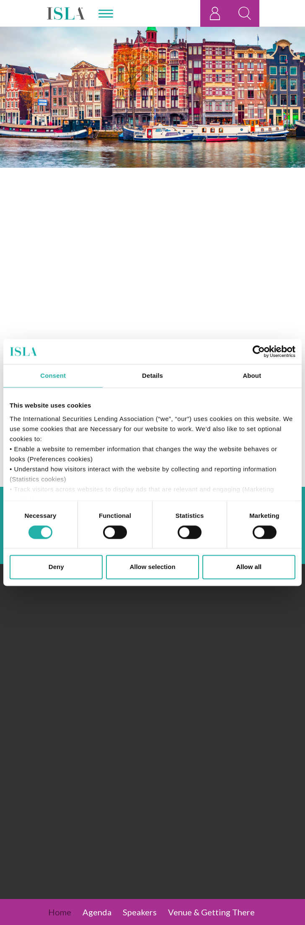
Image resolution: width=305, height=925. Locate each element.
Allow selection (152, 567)
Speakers (140, 912)
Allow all (248, 567)
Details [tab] (152, 375)
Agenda (97, 912)
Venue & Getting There (211, 912)
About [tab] (252, 375)
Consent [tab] (53, 375)
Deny (56, 567)
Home (59, 912)
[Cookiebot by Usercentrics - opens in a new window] (258, 351)
